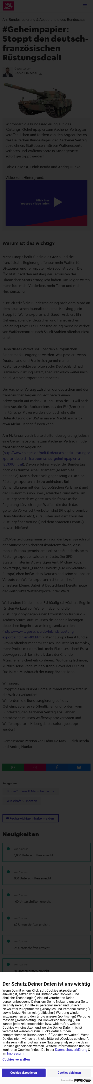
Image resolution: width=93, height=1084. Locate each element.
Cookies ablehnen (69, 1072)
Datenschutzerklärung (71, 1050)
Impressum (15, 1053)
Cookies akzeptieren (23, 1072)
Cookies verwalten (16, 1059)
